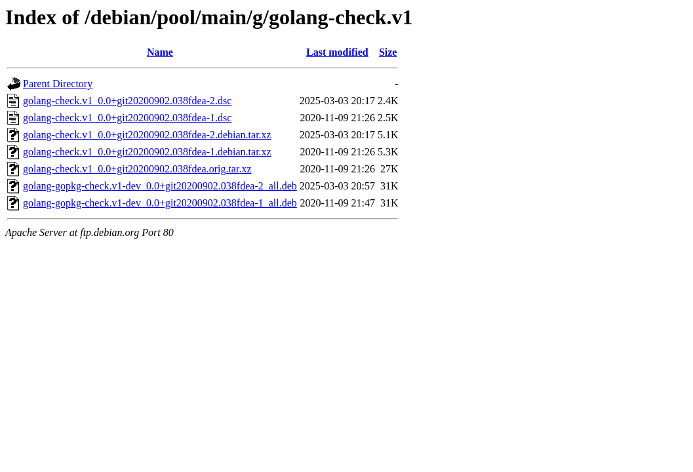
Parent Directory (57, 83)
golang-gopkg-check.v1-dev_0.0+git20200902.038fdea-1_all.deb (160, 202)
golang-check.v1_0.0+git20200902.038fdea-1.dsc (127, 117)
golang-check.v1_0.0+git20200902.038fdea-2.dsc (127, 100)
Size (388, 52)
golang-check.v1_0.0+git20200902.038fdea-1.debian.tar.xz (147, 151)
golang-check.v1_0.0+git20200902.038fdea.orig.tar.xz (137, 168)
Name (160, 52)
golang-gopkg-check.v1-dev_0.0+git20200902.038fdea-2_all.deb (160, 185)
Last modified (337, 52)
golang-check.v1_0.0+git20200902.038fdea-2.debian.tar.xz (147, 134)
